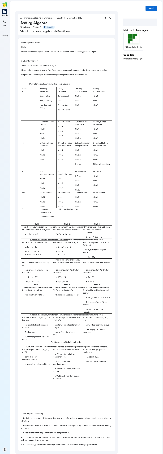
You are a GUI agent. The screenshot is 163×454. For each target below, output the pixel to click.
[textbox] (66, 244)
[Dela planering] (109, 18)
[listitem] (5, 12)
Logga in (151, 8)
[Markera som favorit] (105, 18)
